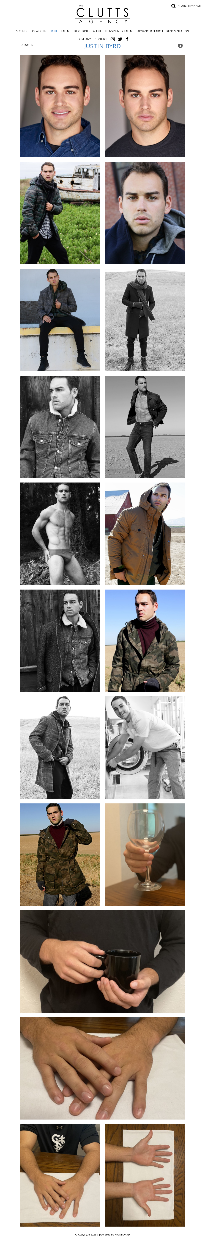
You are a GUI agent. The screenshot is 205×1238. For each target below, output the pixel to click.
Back (27, 44)
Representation (178, 31)
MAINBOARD (122, 1234)
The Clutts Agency (102, 14)
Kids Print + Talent (87, 31)
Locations (38, 31)
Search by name (190, 6)
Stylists (21, 31)
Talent (66, 31)
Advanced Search (150, 31)
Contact (101, 39)
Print (53, 31)
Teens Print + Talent (119, 31)
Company (84, 39)
